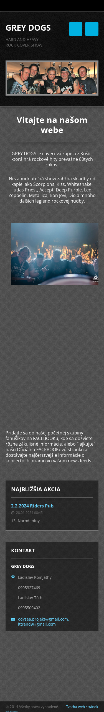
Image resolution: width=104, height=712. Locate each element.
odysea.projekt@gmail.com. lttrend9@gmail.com (43, 621)
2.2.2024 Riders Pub (32, 506)
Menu (91, 29)
